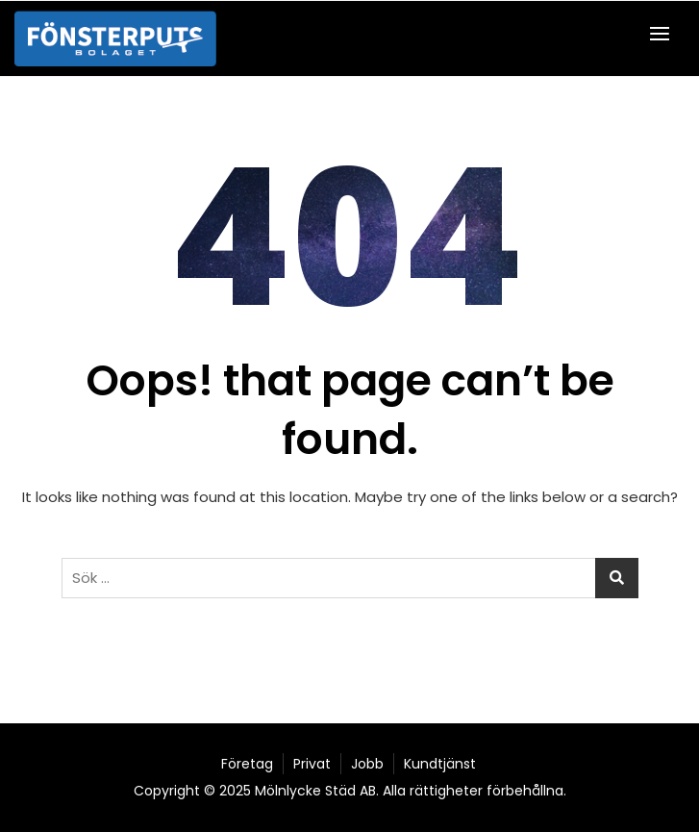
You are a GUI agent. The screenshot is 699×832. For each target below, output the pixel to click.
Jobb (367, 763)
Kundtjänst (440, 763)
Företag (247, 763)
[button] (664, 33)
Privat (312, 763)
